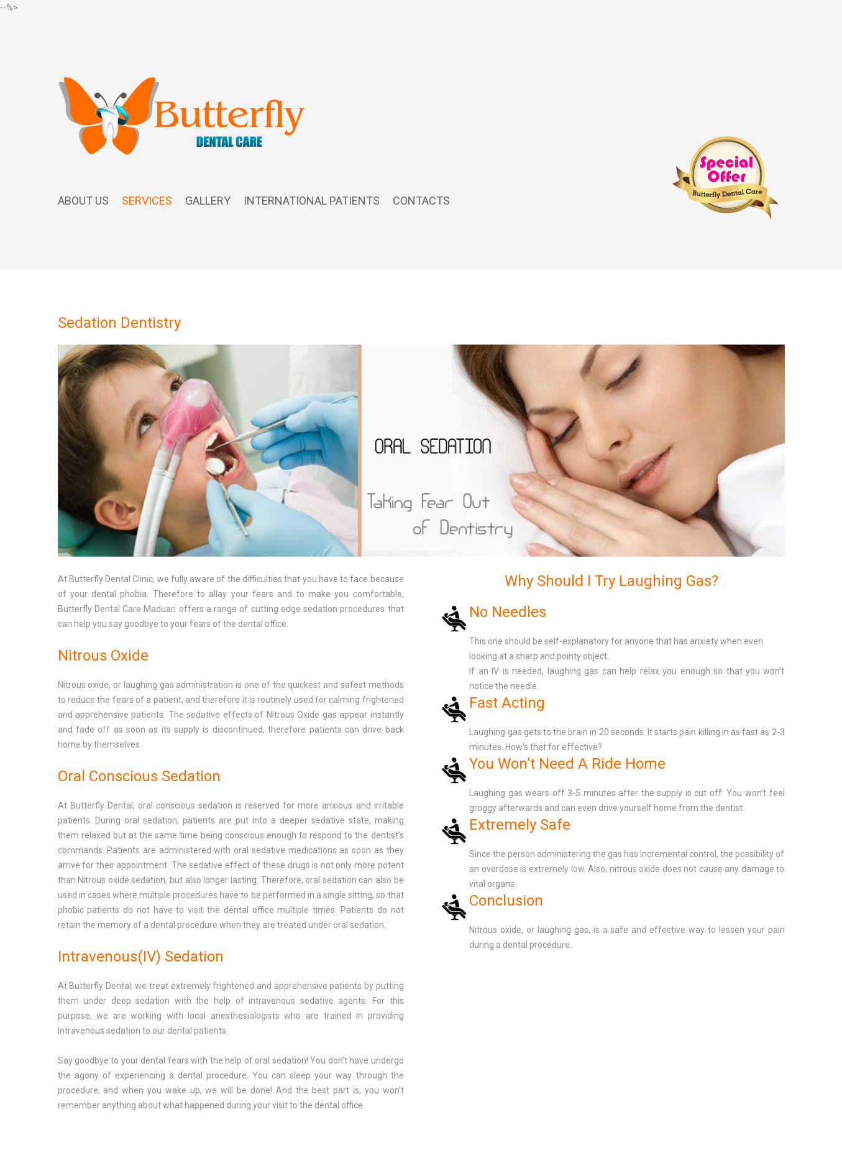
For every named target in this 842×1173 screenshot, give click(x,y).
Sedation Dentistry (119, 323)
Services (147, 200)
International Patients (312, 200)
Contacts (421, 200)
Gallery (208, 200)
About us (83, 200)
